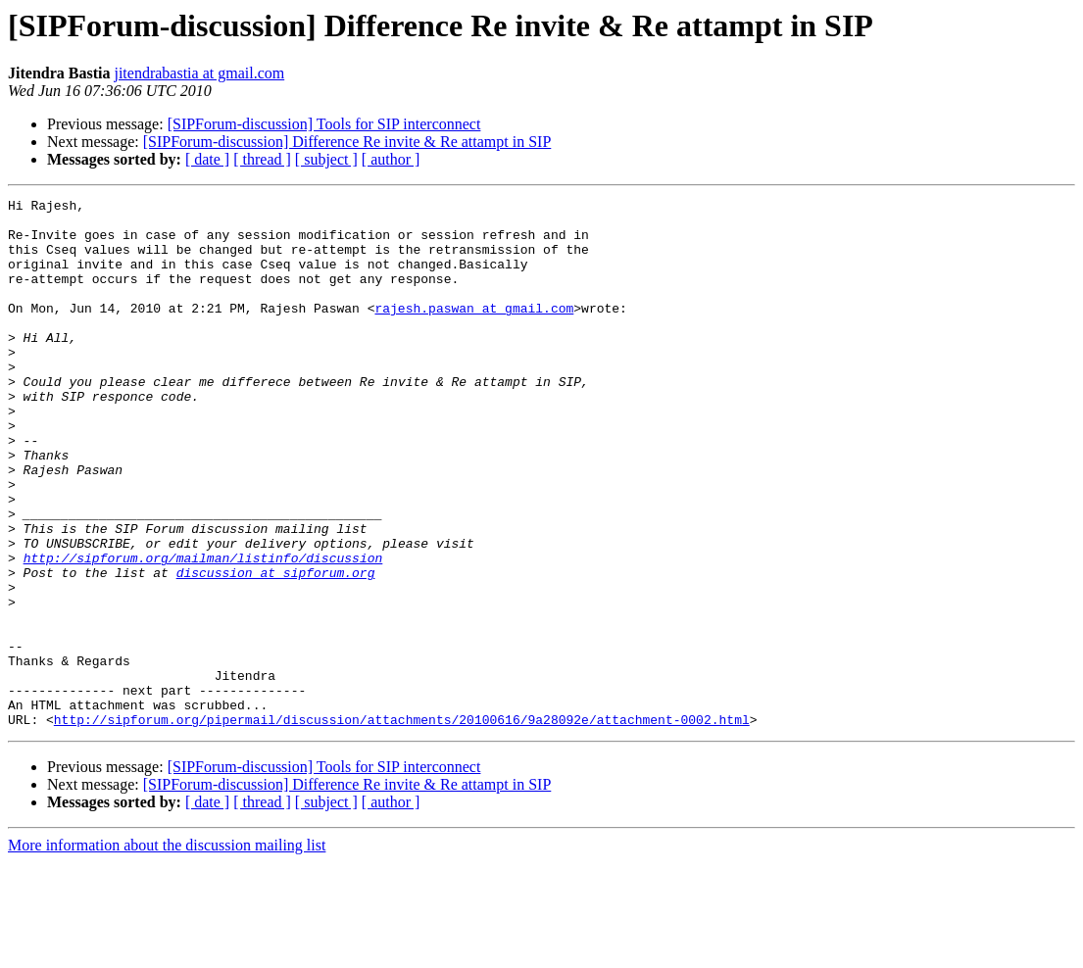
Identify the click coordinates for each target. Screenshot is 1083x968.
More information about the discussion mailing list (166, 951)
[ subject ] (326, 159)
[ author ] (391, 159)
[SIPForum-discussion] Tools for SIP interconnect (324, 124)
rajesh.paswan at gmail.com (473, 331)
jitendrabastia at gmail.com (199, 73)
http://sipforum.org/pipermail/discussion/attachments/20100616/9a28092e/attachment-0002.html (402, 825)
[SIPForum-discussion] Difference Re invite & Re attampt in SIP (347, 141)
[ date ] (207, 159)
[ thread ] (262, 159)
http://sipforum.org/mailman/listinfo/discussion (203, 631)
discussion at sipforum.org (275, 648)
